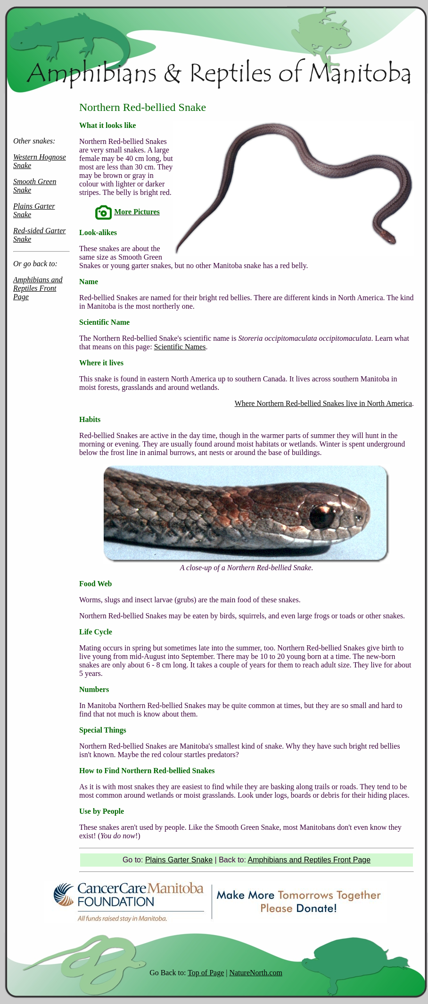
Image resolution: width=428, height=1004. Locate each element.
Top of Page (206, 973)
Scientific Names (180, 347)
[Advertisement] (41, 552)
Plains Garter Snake (179, 860)
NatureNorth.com (255, 973)
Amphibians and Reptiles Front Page (37, 288)
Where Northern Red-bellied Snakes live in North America (323, 403)
